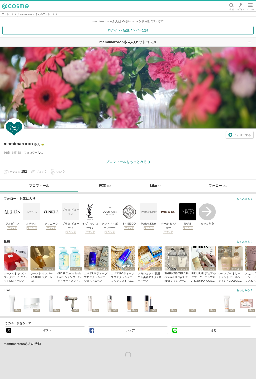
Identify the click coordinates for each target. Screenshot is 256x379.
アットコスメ (9, 14)
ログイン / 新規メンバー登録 (128, 30)
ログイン (240, 6)
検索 (231, 6)
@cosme (15, 6)
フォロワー (33, 152)
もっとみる (207, 214)
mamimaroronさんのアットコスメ (38, 14)
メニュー (250, 6)
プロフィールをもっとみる (128, 162)
